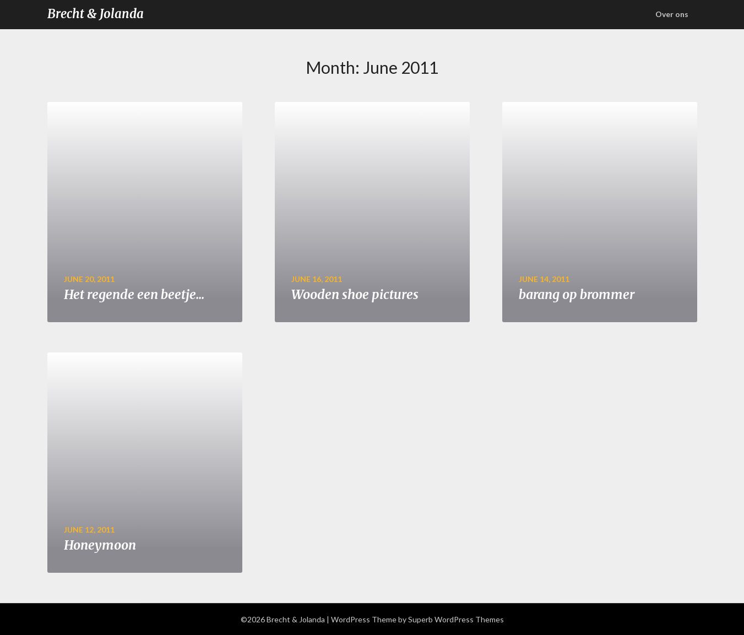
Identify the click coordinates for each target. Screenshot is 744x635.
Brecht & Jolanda (95, 13)
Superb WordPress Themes (456, 619)
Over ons (671, 14)
